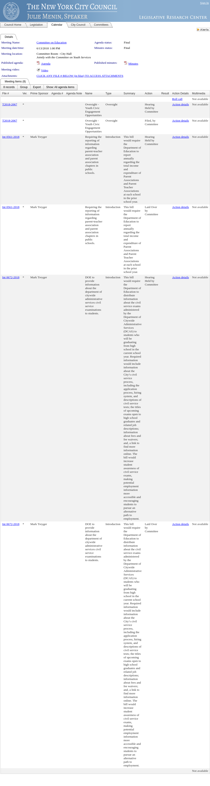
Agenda (45, 63)
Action (148, 93)
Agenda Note (74, 93)
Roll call (177, 99)
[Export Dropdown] (37, 87)
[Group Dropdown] (23, 87)
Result (165, 93)
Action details (180, 104)
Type (108, 93)
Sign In (204, 3)
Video (44, 70)
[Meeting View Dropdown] (60, 87)
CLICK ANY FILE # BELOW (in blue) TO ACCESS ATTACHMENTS (80, 75)
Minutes (133, 63)
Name (88, 93)
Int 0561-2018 (10, 136)
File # (5, 93)
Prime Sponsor (39, 93)
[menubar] (38, 87)
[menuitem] (9, 87)
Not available (200, 99)
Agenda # (57, 93)
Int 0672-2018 (10, 277)
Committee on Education (52, 42)
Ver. (25, 93)
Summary (129, 93)
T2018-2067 (9, 104)
